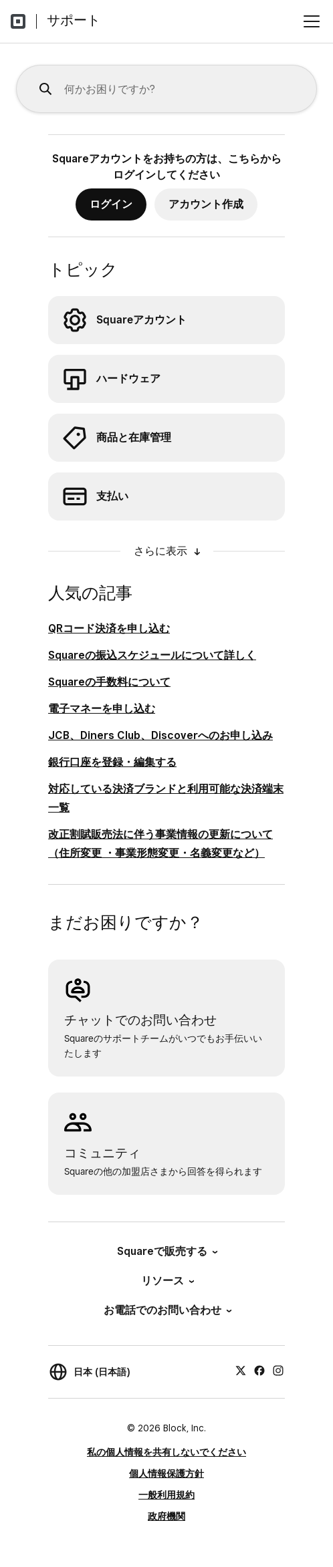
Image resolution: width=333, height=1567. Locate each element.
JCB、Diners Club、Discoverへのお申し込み (160, 735)
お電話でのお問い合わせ (167, 1310)
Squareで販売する (166, 1251)
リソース (167, 1280)
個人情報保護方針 (166, 1473)
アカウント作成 (206, 204)
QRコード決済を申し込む (109, 628)
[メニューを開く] (312, 21)
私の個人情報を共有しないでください (166, 1452)
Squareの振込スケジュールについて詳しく (152, 655)
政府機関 (166, 1516)
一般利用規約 (166, 1494)
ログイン (111, 204)
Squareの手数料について (109, 682)
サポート (73, 20)
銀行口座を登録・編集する (112, 762)
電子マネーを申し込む (101, 708)
